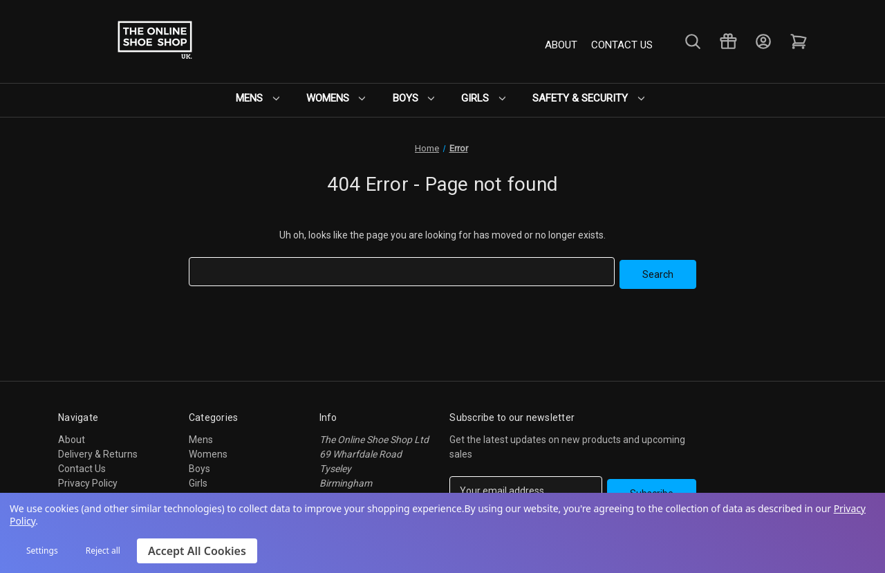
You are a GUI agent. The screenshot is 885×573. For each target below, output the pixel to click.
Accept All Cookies (197, 550)
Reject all (103, 550)
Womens (347, 98)
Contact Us (622, 44)
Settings (42, 550)
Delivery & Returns (98, 451)
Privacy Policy (88, 480)
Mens (277, 98)
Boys (416, 98)
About (561, 44)
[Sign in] (762, 41)
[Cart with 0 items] (797, 41)
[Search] (691, 41)
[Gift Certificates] (727, 41)
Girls (477, 98)
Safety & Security (574, 98)
